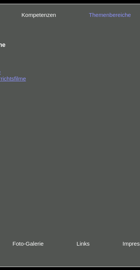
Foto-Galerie (28, 243)
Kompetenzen (39, 15)
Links (83, 243)
